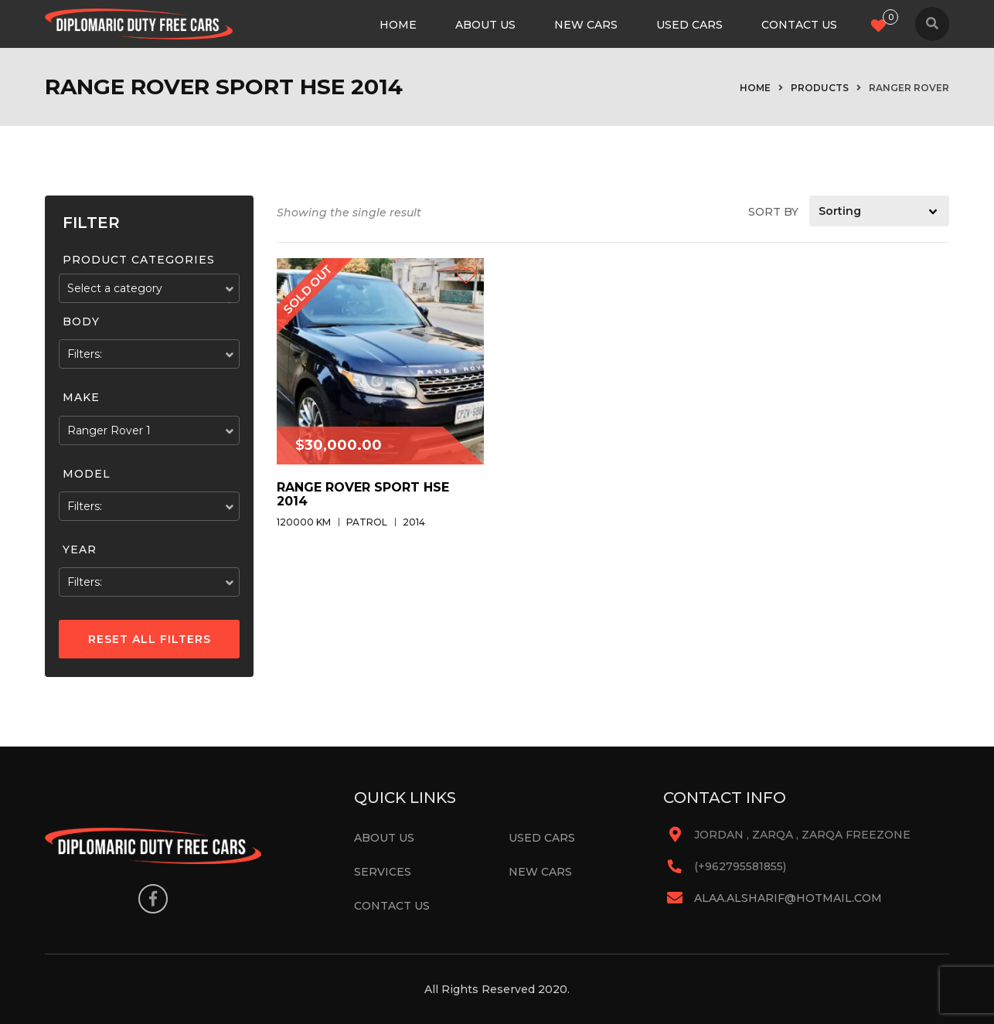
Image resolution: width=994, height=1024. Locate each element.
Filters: (84, 354)
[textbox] (149, 288)
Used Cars (689, 25)
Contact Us (799, 25)
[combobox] (149, 288)
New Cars (586, 25)
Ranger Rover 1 (109, 430)
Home (398, 25)
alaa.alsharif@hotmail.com (788, 898)
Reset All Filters (149, 639)
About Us (485, 25)
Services (382, 872)
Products (820, 88)
